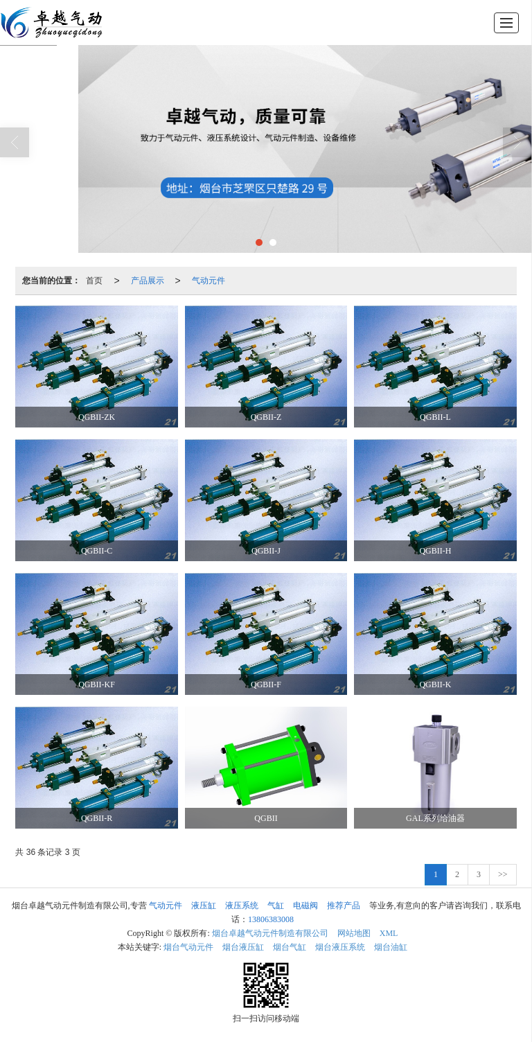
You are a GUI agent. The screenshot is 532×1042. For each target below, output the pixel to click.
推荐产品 (343, 905)
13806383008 (271, 919)
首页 (94, 280)
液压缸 (203, 905)
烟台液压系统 (340, 947)
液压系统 (241, 905)
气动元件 (208, 280)
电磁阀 (305, 905)
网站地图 (354, 933)
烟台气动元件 (188, 947)
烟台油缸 (390, 947)
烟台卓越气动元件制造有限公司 (270, 933)
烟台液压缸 (243, 947)
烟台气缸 (289, 947)
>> (503, 874)
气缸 (275, 905)
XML (389, 933)
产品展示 (147, 280)
